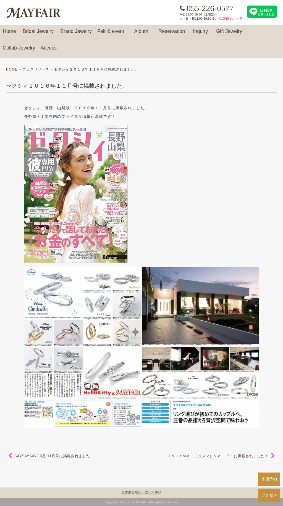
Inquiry (200, 33)
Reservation (171, 33)
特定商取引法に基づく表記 (141, 493)
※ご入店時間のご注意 (227, 18)
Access (49, 50)
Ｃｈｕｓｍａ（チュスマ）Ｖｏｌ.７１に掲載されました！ (218, 456)
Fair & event (110, 33)
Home (9, 33)
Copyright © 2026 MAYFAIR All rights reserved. (142, 502)
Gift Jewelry (229, 33)
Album (141, 33)
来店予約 (269, 479)
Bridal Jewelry (38, 33)
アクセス (269, 495)
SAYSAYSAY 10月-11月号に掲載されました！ (54, 456)
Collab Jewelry (19, 50)
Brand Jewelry (76, 33)
